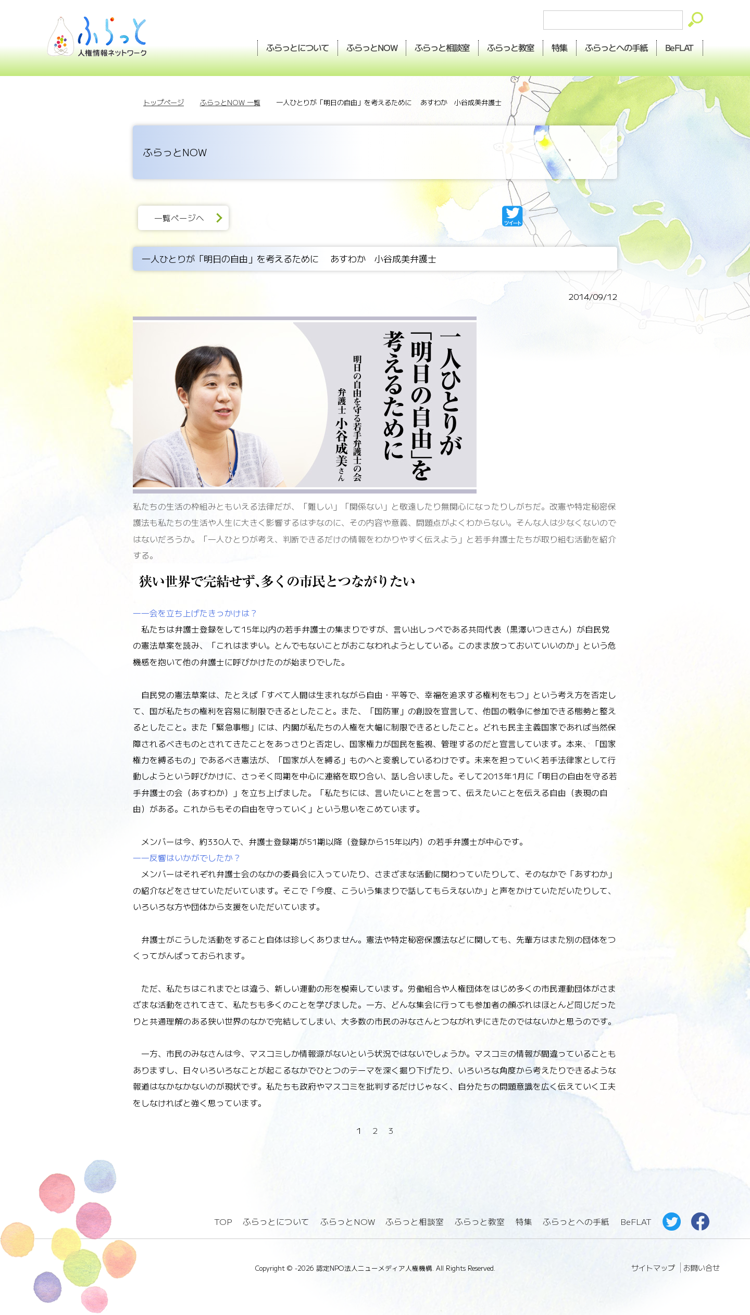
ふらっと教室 (480, 1222)
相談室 (442, 47)
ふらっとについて (297, 47)
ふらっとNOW (347, 1222)
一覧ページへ (179, 218)
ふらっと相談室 (414, 1222)
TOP (223, 1222)
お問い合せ (701, 1267)
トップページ (163, 102)
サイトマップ (653, 1267)
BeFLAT (680, 47)
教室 (511, 47)
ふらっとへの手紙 (576, 1222)
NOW (371, 47)
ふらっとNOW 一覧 (230, 102)
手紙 (616, 47)
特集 (560, 47)
